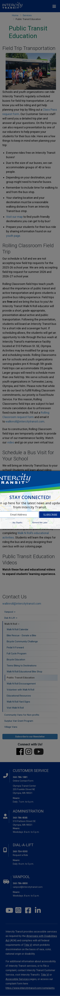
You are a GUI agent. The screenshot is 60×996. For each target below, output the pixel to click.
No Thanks (17, 522)
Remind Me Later (40, 522)
